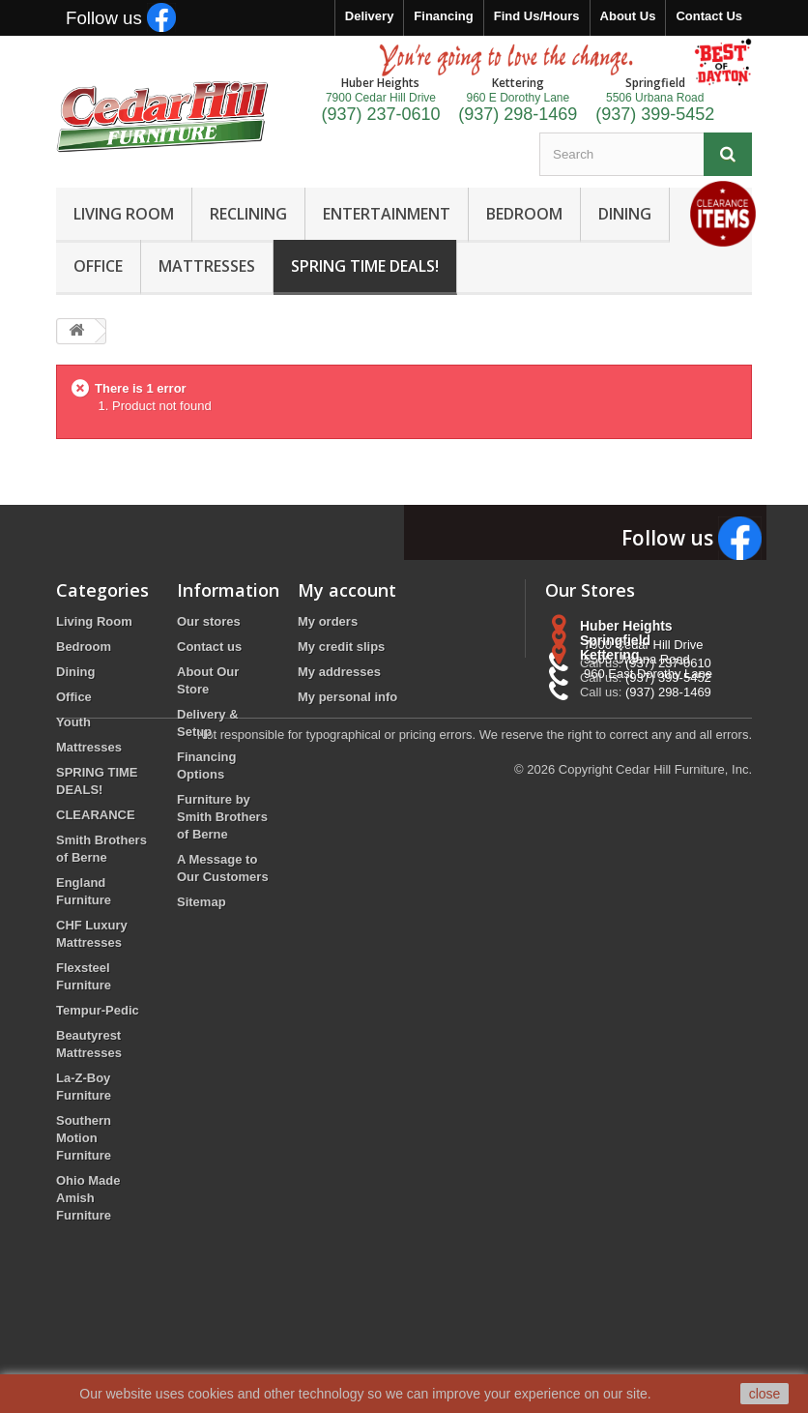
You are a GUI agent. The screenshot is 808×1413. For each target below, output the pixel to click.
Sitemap (201, 902)
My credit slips (341, 646)
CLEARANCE (95, 815)
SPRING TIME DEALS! (365, 266)
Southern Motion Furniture (83, 1138)
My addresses (339, 671)
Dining (75, 671)
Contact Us (709, 16)
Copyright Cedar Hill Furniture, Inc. (655, 1307)
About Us (628, 16)
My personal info (347, 697)
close (765, 1393)
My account (347, 590)
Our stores (209, 621)
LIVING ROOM (123, 213)
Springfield (615, 697)
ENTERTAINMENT (386, 213)
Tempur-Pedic (97, 1010)
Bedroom (83, 646)
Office (74, 697)
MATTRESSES (207, 266)
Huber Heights (626, 625)
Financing (443, 16)
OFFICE (98, 266)
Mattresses (89, 747)
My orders (328, 621)
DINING (624, 213)
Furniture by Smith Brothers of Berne (222, 816)
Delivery (369, 16)
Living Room (94, 621)
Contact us (209, 646)
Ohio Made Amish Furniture (88, 1197)
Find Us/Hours (537, 16)
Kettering (609, 769)
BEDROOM (524, 213)
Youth (73, 722)
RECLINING (248, 213)
